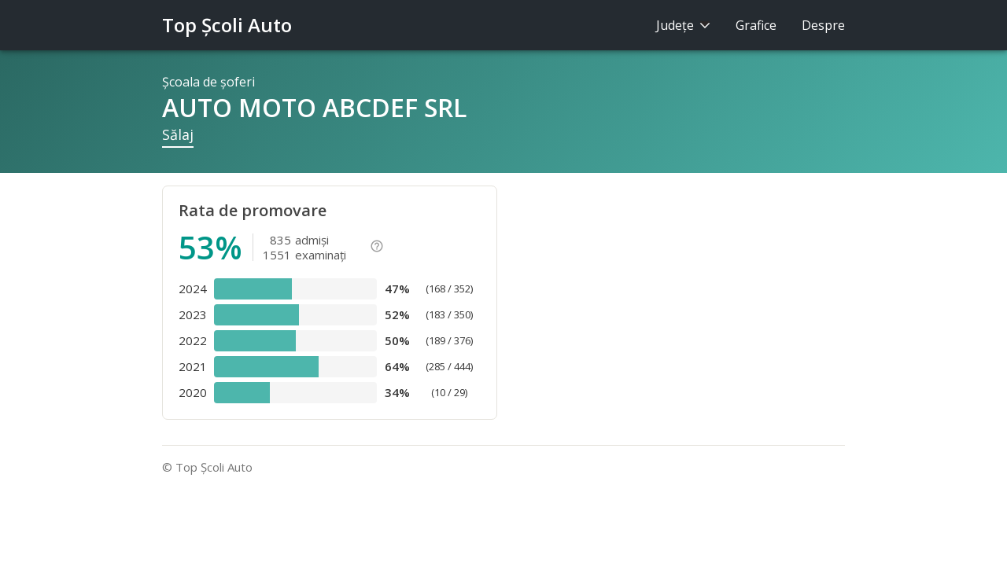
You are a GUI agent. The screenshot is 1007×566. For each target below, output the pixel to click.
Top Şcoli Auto (227, 25)
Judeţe (683, 25)
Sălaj (178, 134)
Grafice (756, 25)
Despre (823, 25)
